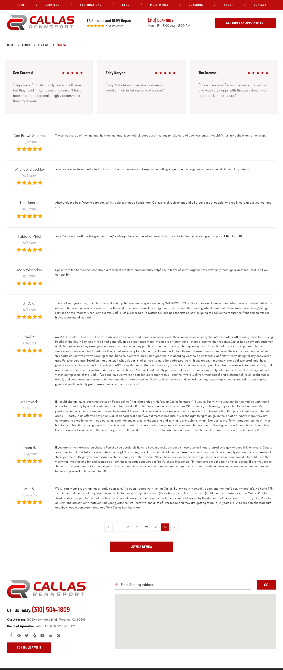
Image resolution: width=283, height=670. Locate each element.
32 (146, 527)
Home (21, 5)
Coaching (196, 5)
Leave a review (142, 546)
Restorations (90, 5)
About (228, 5)
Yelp (35, 635)
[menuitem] (20, 5)
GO (266, 584)
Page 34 (61, 45)
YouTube (42, 635)
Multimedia (159, 5)
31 (137, 527)
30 (127, 527)
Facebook (11, 635)
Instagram (58, 635)
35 (174, 527)
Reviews (43, 45)
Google (19, 635)
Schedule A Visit (29, 647)
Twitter (27, 635)
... (118, 527)
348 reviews (114, 26)
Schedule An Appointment (245, 23)
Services (52, 5)
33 (155, 527)
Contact (260, 5)
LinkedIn (50, 635)
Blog (126, 5)
